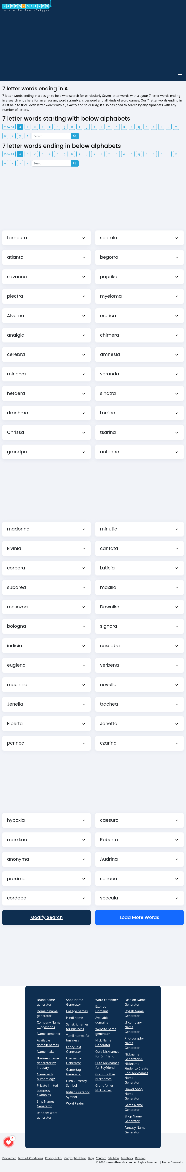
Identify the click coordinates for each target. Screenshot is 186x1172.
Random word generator (47, 1115)
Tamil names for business (77, 1037)
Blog (91, 1158)
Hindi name (74, 1018)
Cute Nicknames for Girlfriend (107, 1053)
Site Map (113, 1158)
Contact (101, 1158)
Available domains (102, 1020)
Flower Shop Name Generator (134, 1094)
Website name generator (105, 1031)
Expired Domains (101, 1008)
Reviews (140, 1158)
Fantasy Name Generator (135, 1129)
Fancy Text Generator (73, 1049)
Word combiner (106, 1000)
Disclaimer (9, 1158)
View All (9, 127)
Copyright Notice (75, 1158)
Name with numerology (46, 1076)
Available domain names (48, 1042)
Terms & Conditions (30, 1158)
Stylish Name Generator (134, 1013)
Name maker (46, 1051)
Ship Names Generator (45, 1103)
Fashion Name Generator (135, 1002)
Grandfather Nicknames (104, 1087)
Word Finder (75, 1103)
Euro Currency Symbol (76, 1083)
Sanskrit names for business (77, 1026)
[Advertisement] (93, 40)
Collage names (77, 1011)
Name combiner (48, 1034)
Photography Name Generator (134, 1043)
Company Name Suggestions (48, 1024)
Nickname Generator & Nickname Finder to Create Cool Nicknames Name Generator (136, 1068)
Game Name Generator (134, 1107)
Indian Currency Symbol (77, 1094)
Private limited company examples (47, 1090)
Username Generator (73, 1060)
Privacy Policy (53, 1158)
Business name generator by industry (48, 1063)
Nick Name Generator (103, 1042)
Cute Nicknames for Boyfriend (107, 1065)
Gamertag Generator (73, 1071)
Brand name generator (46, 1002)
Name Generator (173, 1162)
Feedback (127, 1158)
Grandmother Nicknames (105, 1076)
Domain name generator (47, 1013)
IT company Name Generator (133, 1027)
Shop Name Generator (74, 1002)
